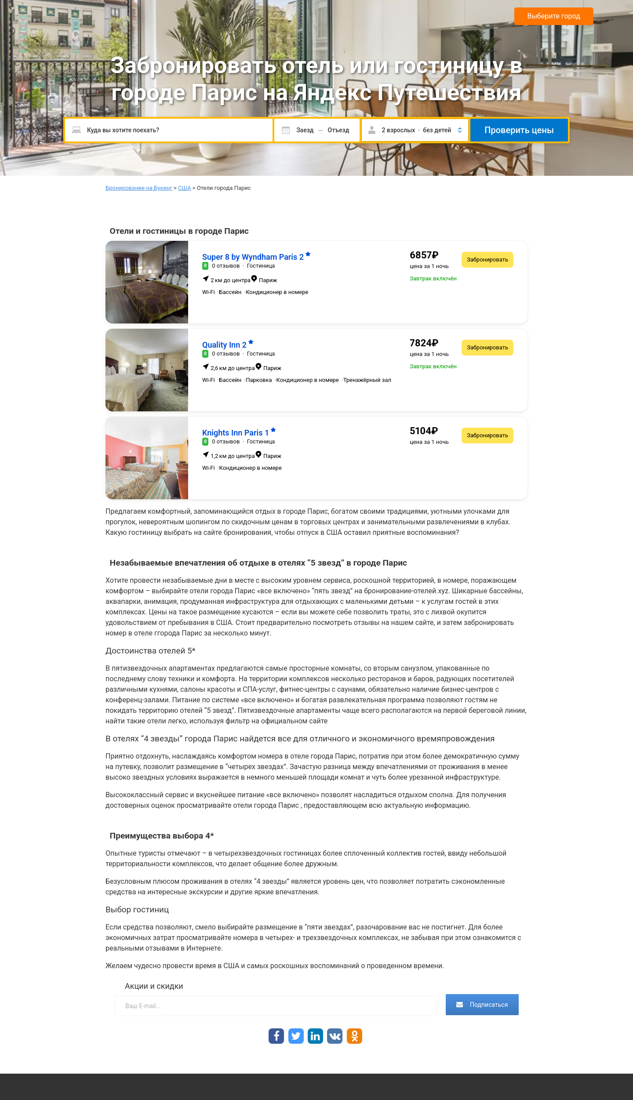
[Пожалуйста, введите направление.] (169, 130)
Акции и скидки (154, 986)
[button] (415, 130)
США (184, 188)
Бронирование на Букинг (139, 188)
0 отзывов (226, 265)
